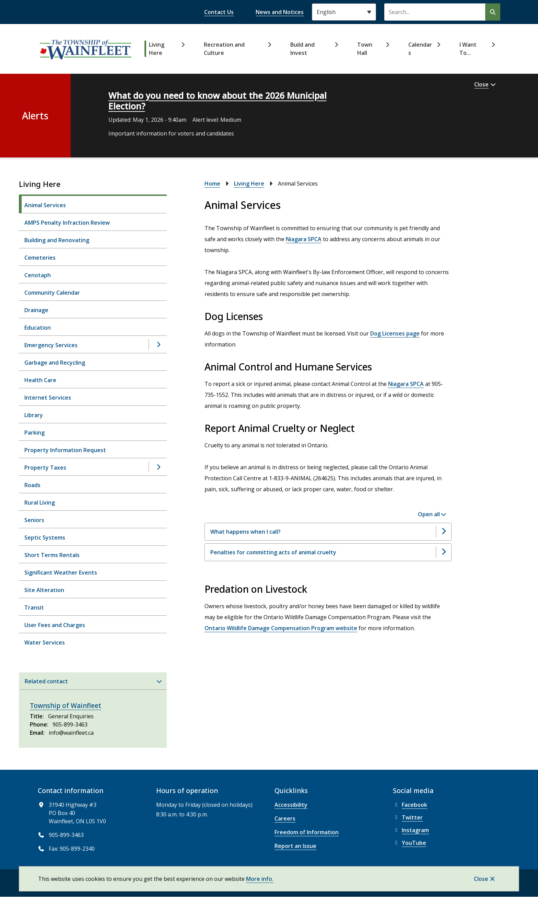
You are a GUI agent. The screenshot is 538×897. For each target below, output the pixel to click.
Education (37, 327)
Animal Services (45, 205)
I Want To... (468, 49)
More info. (259, 879)
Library (33, 415)
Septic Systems (44, 537)
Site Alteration (44, 590)
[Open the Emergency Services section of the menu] (158, 344)
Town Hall (364, 49)
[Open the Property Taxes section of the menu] (158, 467)
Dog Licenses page (395, 333)
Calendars (420, 49)
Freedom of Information (306, 832)
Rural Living (39, 502)
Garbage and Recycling (54, 362)
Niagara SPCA (303, 239)
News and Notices (280, 12)
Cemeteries (40, 257)
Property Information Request (65, 450)
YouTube (409, 843)
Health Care (40, 380)
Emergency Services (51, 345)
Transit (34, 607)
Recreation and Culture (224, 49)
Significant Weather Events (60, 572)
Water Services (44, 642)
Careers (284, 818)
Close (481, 879)
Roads (32, 485)
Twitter (408, 817)
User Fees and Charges (54, 625)
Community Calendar (52, 292)
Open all (429, 514)
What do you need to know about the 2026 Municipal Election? (217, 101)
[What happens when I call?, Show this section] (328, 531)
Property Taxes (45, 467)
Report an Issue (295, 846)
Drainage (36, 310)
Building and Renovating (56, 240)
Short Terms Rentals (52, 555)
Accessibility (290, 805)
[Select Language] (344, 12)
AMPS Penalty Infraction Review (67, 222)
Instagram (411, 830)
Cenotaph (37, 275)
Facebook (410, 805)
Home (212, 183)
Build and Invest (302, 49)
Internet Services (47, 397)
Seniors (34, 520)
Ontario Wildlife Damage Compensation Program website (280, 628)
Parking (34, 432)
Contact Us (219, 12)
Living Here (156, 49)
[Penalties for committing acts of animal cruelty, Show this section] (328, 552)
